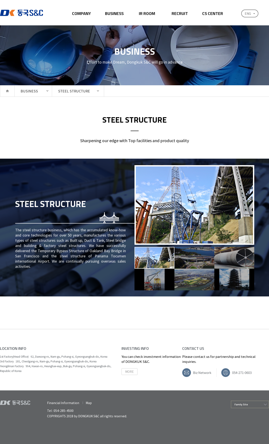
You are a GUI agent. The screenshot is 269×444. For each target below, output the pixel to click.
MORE (129, 371)
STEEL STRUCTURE (74, 91)
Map (89, 403)
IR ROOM (147, 13)
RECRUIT (180, 13)
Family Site (241, 404)
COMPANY (81, 13)
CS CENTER (212, 13)
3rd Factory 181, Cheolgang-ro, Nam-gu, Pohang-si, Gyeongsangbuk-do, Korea (48, 361)
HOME (7, 91)
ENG (248, 13)
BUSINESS (114, 13)
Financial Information (63, 403)
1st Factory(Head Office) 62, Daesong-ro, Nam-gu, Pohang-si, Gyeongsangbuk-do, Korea (53, 356)
